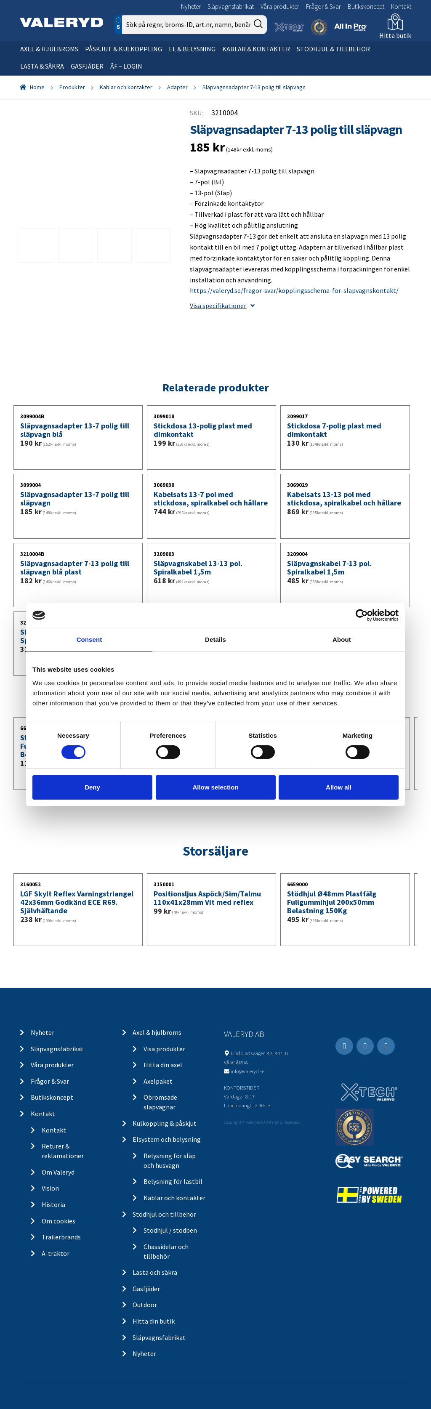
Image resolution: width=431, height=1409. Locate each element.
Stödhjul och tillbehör (164, 1214)
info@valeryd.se (247, 1071)
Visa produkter (164, 1049)
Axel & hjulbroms (49, 49)
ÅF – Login (126, 66)
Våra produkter (280, 7)
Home (37, 87)
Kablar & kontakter (256, 49)
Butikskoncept (366, 7)
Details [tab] (215, 639)
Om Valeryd (58, 1172)
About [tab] (342, 639)
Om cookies (58, 1221)
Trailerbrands (61, 1237)
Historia (53, 1204)
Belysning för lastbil (173, 1181)
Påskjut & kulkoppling (123, 49)
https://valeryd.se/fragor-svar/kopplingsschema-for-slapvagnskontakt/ (294, 290)
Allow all (338, 787)
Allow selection (215, 787)
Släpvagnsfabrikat (231, 7)
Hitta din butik (154, 1321)
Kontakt (401, 7)
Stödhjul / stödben (170, 1230)
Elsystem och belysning (167, 1139)
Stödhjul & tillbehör (333, 49)
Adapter (177, 87)
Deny (92, 787)
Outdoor (145, 1304)
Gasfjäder (87, 66)
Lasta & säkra (42, 66)
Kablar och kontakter (126, 87)
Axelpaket (158, 1081)
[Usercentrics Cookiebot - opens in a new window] (362, 615)
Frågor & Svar (323, 7)
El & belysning (192, 49)
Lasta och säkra (155, 1272)
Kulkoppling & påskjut (165, 1123)
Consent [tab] (89, 639)
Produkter (72, 87)
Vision (50, 1188)
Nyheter (191, 7)
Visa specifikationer (222, 305)
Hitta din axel (163, 1065)
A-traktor (55, 1253)
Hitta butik (395, 35)
